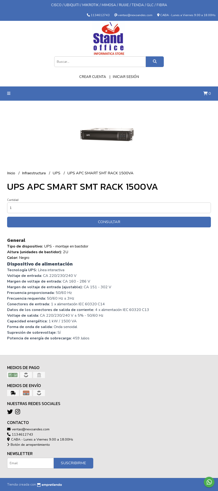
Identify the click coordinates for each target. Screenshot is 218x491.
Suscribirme (73, 463)
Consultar (109, 222)
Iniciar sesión (126, 76)
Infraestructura (34, 173)
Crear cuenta (92, 76)
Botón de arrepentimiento (28, 444)
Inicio (11, 173)
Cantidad (12, 200)
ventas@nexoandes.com (28, 429)
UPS (57, 173)
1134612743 (20, 434)
